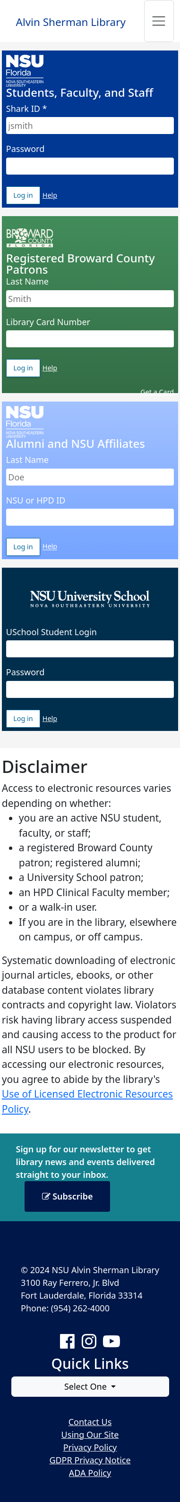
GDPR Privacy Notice (89, 1460)
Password (25, 148)
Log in (26, 195)
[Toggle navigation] (159, 21)
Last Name (27, 281)
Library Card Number (48, 321)
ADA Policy (90, 1472)
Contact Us (90, 1421)
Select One (86, 1386)
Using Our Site (90, 1434)
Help (50, 195)
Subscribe (67, 1196)
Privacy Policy (90, 1447)
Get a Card (157, 391)
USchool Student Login (51, 632)
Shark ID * (26, 108)
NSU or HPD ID (36, 500)
